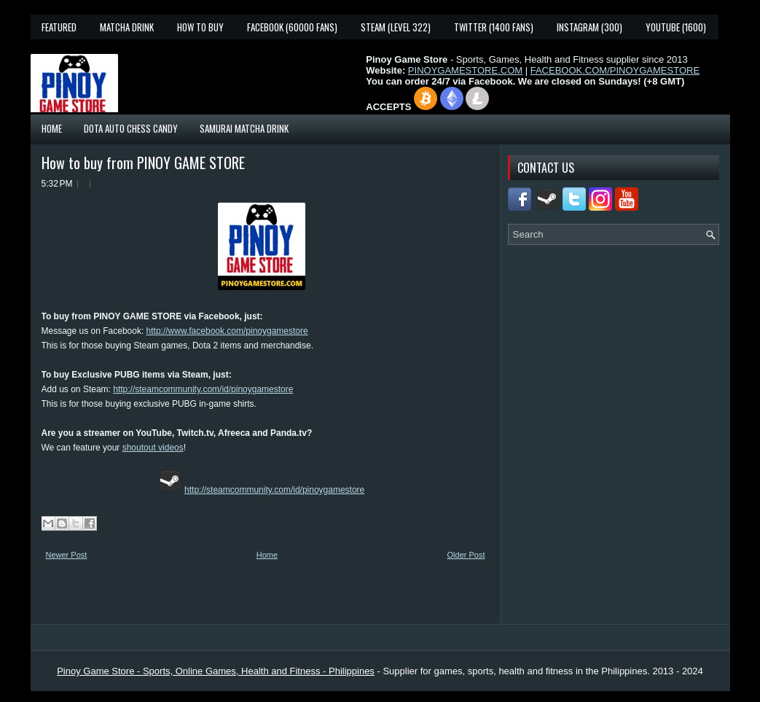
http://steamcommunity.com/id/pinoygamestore (203, 389)
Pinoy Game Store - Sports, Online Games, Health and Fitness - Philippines (216, 671)
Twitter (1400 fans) (493, 27)
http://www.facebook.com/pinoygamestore (227, 331)
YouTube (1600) (676, 27)
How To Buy (200, 27)
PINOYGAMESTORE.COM (465, 70)
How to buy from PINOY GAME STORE (143, 162)
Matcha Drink (127, 27)
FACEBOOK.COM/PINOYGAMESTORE (615, 70)
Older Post (466, 554)
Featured (59, 27)
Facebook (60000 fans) (292, 27)
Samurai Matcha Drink (244, 128)
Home (52, 128)
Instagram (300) (589, 27)
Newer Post (66, 554)
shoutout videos (153, 447)
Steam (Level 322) (396, 27)
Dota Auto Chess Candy (131, 128)
